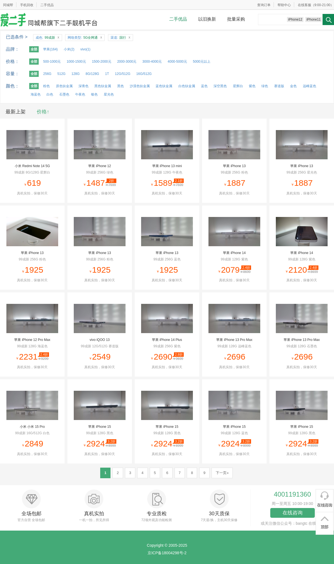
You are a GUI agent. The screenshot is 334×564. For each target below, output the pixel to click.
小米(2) (69, 49)
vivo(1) (85, 49)
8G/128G (92, 74)
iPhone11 (313, 19)
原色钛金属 (64, 86)
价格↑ (43, 111)
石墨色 (64, 94)
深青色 (83, 86)
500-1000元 (52, 62)
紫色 (252, 86)
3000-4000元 (152, 62)
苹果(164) (50, 49)
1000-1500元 (76, 62)
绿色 (264, 86)
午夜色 (80, 94)
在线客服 (304, 5)
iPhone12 (295, 19)
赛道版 (279, 86)
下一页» (222, 473)
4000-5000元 (177, 62)
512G (61, 74)
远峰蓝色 (309, 86)
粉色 (46, 86)
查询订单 (264, 5)
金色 (293, 86)
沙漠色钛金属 (140, 86)
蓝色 (204, 86)
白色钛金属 (186, 86)
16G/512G (144, 74)
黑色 (120, 86)
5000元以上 (201, 62)
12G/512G (122, 74)
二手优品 (47, 5)
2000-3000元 (126, 62)
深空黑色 (220, 86)
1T (107, 74)
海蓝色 (36, 94)
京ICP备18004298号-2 (167, 553)
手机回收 (26, 5)
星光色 (109, 94)
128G (76, 74)
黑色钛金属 (102, 86)
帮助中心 (284, 5)
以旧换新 (207, 19)
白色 (49, 94)
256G (47, 74)
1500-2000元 (101, 62)
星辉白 (238, 86)
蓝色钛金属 (164, 86)
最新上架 (16, 111)
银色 (94, 94)
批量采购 (236, 19)
